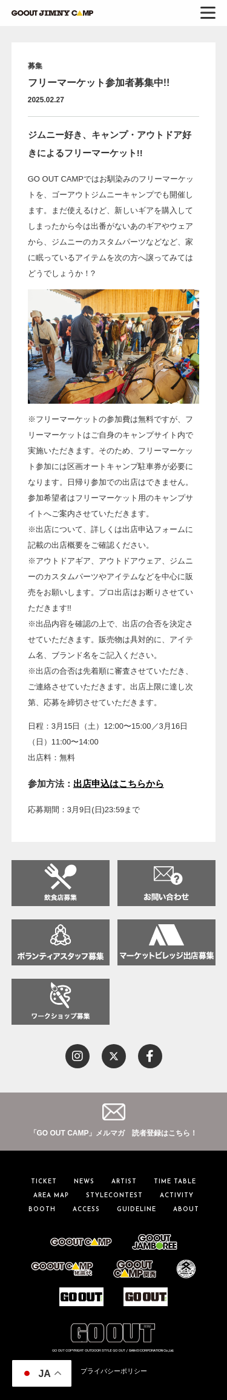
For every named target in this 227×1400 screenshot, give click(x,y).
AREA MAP (51, 1195)
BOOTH (42, 1209)
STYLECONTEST (114, 1195)
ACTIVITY (177, 1195)
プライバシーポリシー (114, 1371)
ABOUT (186, 1209)
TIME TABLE (175, 1181)
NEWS (84, 1181)
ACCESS (86, 1209)
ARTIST (124, 1181)
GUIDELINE (136, 1209)
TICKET (44, 1181)
